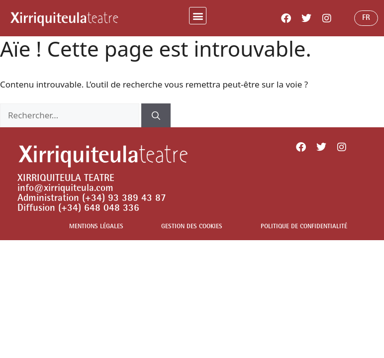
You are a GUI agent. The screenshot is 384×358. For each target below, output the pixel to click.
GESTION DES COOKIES (191, 227)
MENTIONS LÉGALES (96, 227)
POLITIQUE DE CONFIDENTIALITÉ (304, 227)
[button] (197, 15)
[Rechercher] (156, 115)
